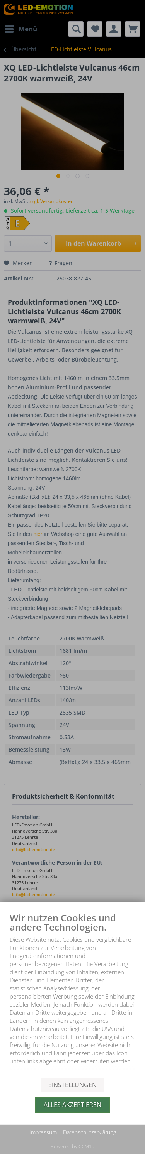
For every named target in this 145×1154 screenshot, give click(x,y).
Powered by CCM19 (72, 1146)
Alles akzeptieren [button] (72, 1104)
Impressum (43, 1132)
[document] (72, 995)
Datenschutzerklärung (89, 1132)
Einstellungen (72, 1085)
